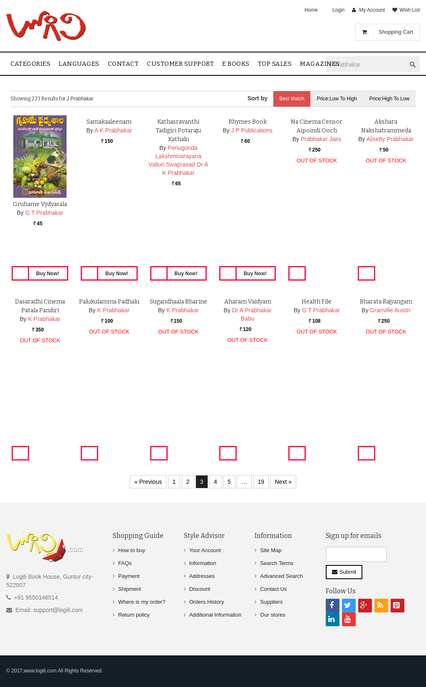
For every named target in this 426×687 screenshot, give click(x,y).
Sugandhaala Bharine (178, 384)
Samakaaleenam (109, 204)
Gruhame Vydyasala (40, 204)
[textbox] (366, 64)
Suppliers (271, 602)
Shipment (129, 589)
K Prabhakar (44, 401)
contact (123, 63)
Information (202, 563)
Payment (128, 576)
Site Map (270, 550)
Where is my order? (141, 602)
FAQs (125, 563)
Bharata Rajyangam (386, 384)
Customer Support (180, 63)
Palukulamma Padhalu (109, 384)
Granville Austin (390, 392)
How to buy (131, 550)
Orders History (206, 602)
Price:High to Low (389, 99)
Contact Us (273, 589)
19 (261, 481)
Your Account (205, 550)
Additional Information (215, 615)
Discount (200, 589)
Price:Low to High (337, 99)
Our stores (272, 615)
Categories (30, 63)
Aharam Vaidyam (247, 384)
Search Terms (276, 563)
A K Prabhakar (113, 212)
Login (338, 10)
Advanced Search (281, 576)
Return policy (134, 615)
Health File (317, 384)
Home (311, 10)
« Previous (148, 481)
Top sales (275, 63)
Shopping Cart (396, 32)
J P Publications (251, 212)
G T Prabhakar (44, 212)
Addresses (202, 576)
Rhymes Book (247, 204)
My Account (372, 10)
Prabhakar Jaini (321, 221)
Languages (79, 63)
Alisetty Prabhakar (390, 221)
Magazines (320, 63)
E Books (236, 63)
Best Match (291, 99)
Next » (283, 481)
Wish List (409, 10)
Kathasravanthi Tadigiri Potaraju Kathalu (178, 213)
